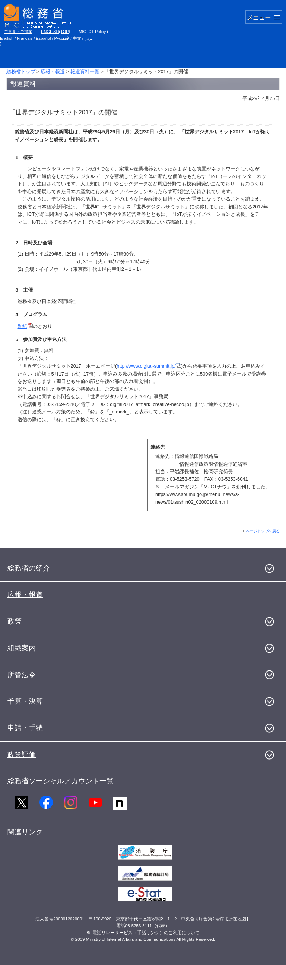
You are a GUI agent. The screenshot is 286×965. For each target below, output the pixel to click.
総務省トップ (20, 71)
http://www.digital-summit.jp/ (149, 366)
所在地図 (237, 919)
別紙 (25, 326)
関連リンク (25, 832)
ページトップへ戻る (263, 531)
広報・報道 (53, 71)
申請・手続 (25, 728)
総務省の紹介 (28, 568)
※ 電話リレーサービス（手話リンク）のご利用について (142, 932)
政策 (14, 621)
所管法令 (21, 675)
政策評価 (21, 754)
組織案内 (21, 648)
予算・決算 (25, 701)
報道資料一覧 (84, 71)
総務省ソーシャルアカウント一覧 (60, 781)
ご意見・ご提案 (18, 31)
